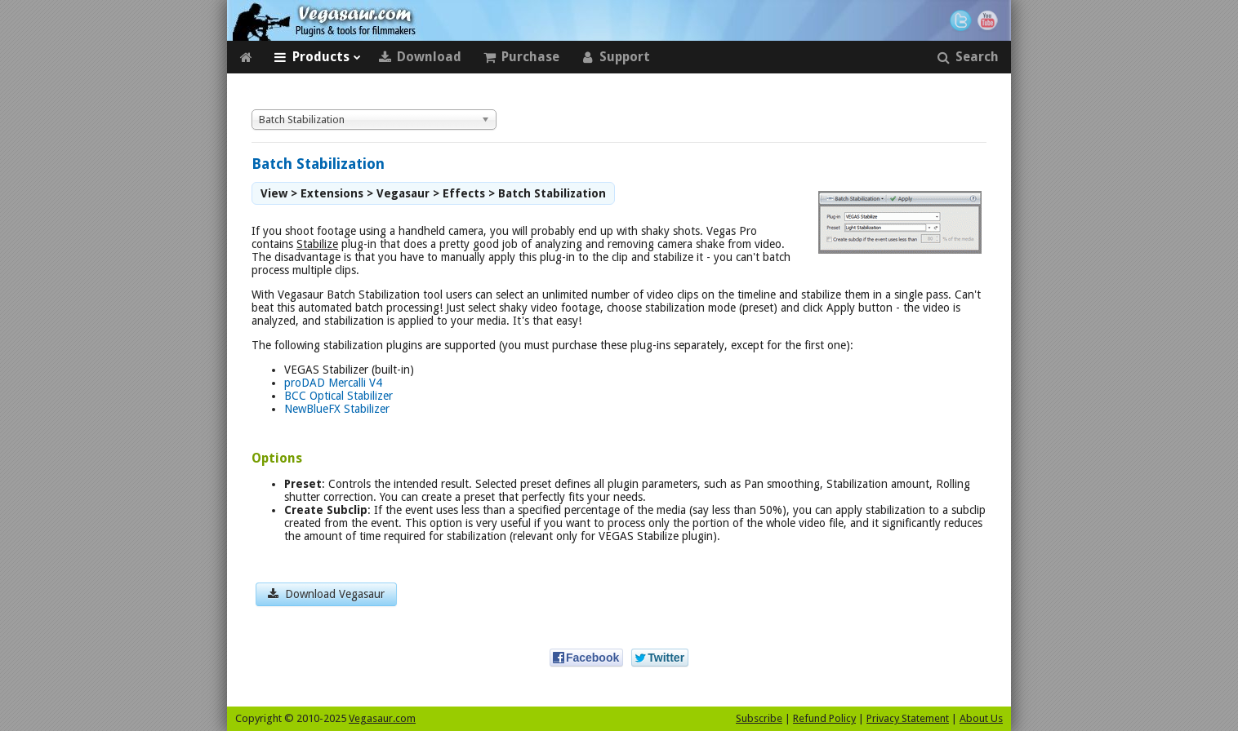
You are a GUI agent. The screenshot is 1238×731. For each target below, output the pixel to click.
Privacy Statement (907, 718)
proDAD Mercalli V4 (333, 382)
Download (419, 57)
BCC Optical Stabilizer (338, 395)
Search (968, 57)
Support (615, 57)
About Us (981, 718)
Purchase (521, 57)
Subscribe (759, 718)
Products (317, 57)
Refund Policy (824, 718)
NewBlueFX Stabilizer (337, 408)
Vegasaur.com (382, 718)
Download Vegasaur (326, 593)
